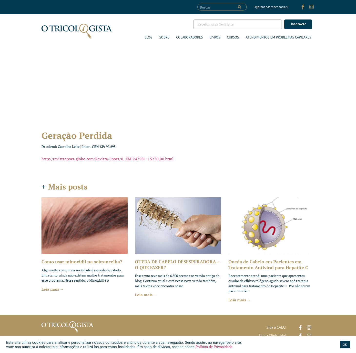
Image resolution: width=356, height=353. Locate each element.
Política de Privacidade (213, 347)
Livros (215, 37)
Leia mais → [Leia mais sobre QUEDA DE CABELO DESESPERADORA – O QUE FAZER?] (146, 294)
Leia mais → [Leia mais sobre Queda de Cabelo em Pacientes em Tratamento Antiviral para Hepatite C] (239, 300)
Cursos (233, 37)
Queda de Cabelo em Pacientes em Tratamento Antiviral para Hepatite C (268, 264)
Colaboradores (189, 37)
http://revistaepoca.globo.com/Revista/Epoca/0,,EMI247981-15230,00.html (107, 159)
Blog (148, 37)
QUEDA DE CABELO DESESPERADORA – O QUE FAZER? (177, 264)
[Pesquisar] (239, 7)
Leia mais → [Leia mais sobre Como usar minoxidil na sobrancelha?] (52, 289)
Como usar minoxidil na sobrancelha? (81, 262)
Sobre (164, 37)
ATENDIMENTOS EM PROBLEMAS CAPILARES (278, 37)
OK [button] (345, 344)
